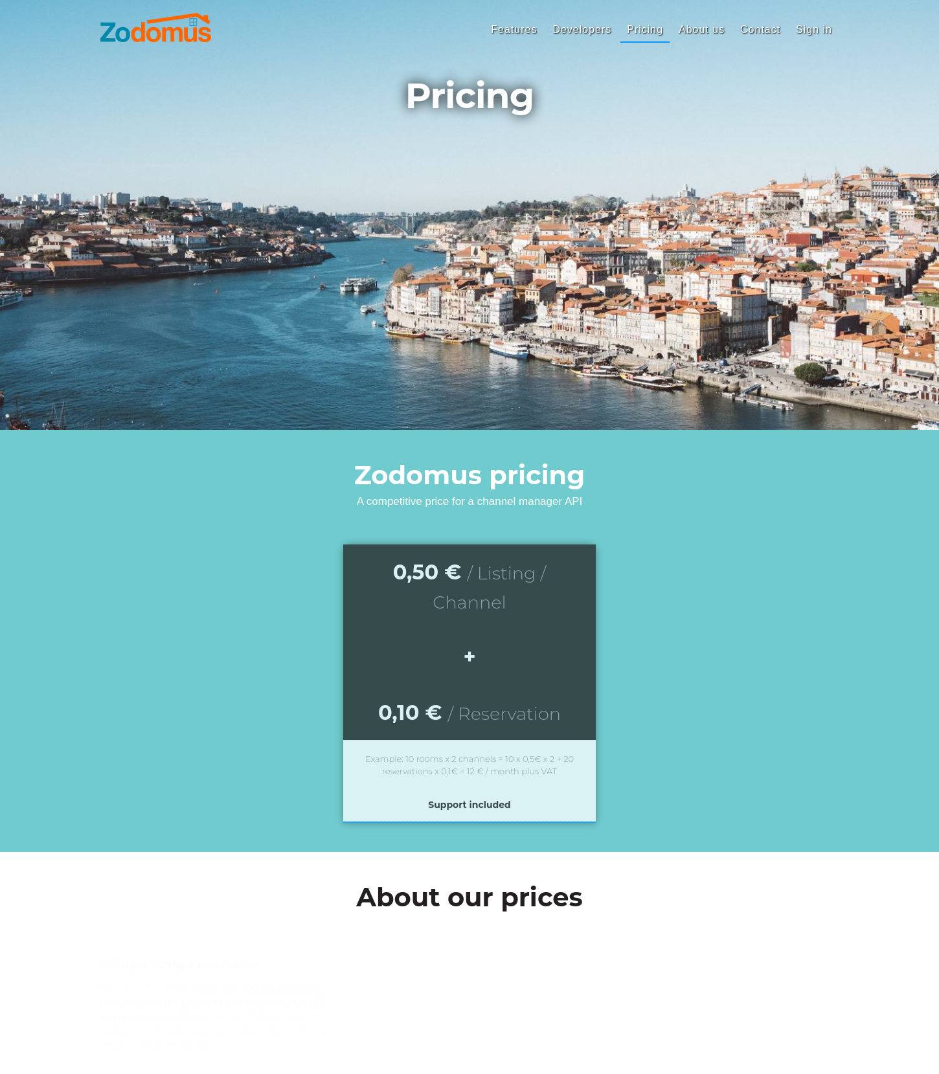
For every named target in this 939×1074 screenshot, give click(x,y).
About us (702, 29)
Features (514, 29)
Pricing (645, 29)
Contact (760, 29)
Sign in (814, 29)
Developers (581, 29)
